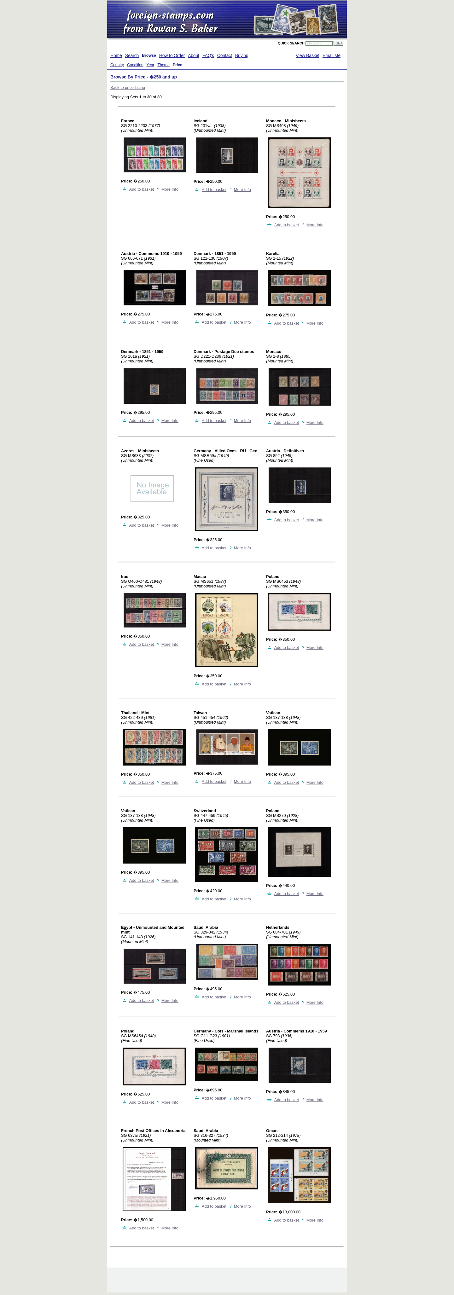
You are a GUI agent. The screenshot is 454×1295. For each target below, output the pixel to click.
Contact (224, 55)
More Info (169, 189)
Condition (135, 65)
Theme (163, 65)
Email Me (331, 55)
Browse (149, 55)
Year (150, 65)
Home (116, 55)
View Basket (307, 55)
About (193, 55)
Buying (241, 55)
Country (117, 65)
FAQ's (208, 55)
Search (132, 55)
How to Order (172, 55)
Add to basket (141, 189)
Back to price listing (127, 87)
